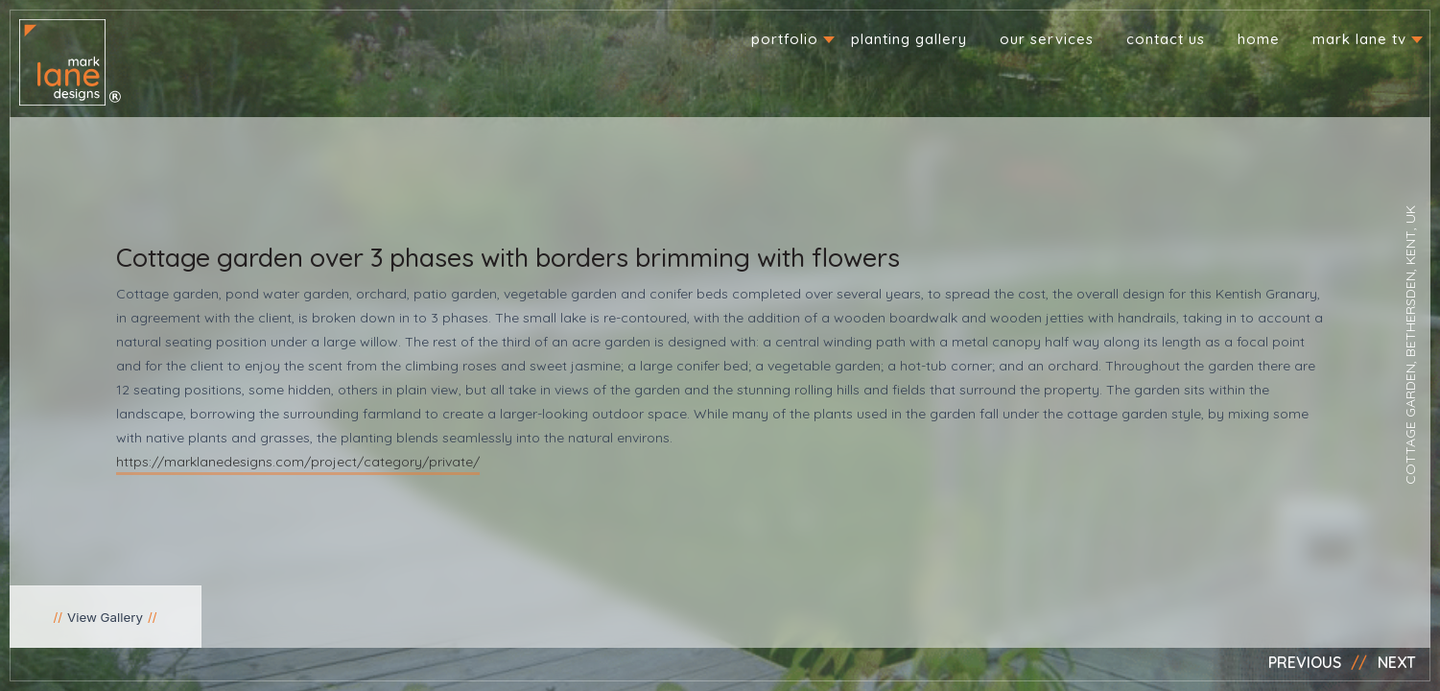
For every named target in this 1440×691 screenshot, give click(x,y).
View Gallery (105, 617)
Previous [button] (1304, 662)
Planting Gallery (909, 39)
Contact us (1165, 39)
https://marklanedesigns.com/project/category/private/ (298, 461)
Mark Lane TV (1359, 39)
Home (1259, 39)
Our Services (1047, 39)
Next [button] (1397, 662)
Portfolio (784, 39)
